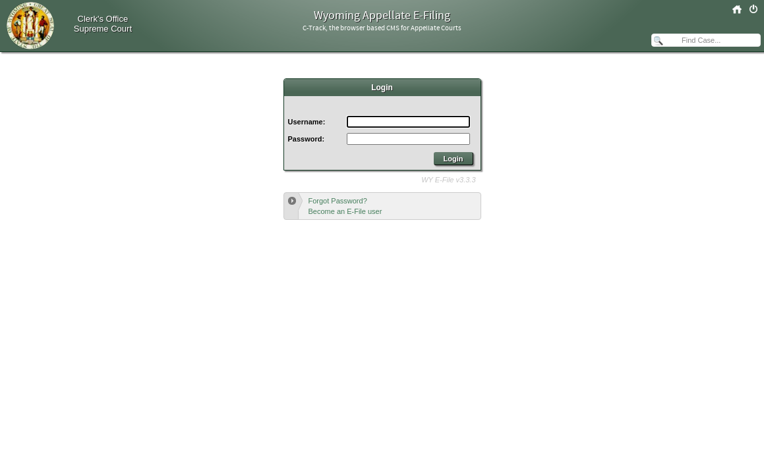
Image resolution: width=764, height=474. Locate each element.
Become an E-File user (345, 211)
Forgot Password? (338, 201)
